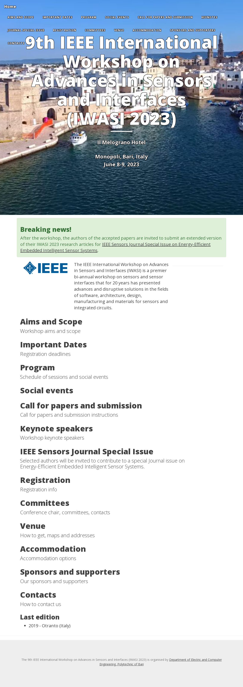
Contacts (16, 43)
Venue (119, 30)
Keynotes (209, 17)
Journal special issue (26, 30)
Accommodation (147, 30)
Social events (117, 17)
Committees (95, 30)
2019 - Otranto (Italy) (50, 626)
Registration (64, 30)
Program (88, 17)
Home (10, 6)
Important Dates (58, 17)
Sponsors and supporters (192, 30)
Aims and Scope (21, 17)
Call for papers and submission (165, 17)
